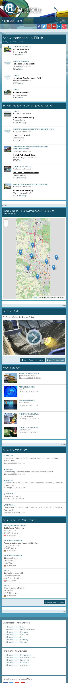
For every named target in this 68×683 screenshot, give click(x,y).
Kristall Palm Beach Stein (24, 155)
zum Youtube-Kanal (55, 360)
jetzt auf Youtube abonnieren (33, 360)
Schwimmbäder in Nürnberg (17, 639)
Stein (20, 160)
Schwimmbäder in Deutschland (18, 655)
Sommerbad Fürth (21, 92)
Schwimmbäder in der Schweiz (18, 665)
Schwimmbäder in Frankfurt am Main (20, 629)
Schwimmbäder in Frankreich (17, 660)
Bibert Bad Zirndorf (21, 135)
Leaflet (35, 297)
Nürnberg (22, 122)
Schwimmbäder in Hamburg (17, 632)
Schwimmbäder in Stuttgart (17, 642)
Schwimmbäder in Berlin (15, 627)
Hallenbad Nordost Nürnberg (26, 172)
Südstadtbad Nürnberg (23, 190)
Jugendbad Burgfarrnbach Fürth (27, 78)
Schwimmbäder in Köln (15, 637)
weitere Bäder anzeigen (54, 602)
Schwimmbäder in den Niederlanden (20, 657)
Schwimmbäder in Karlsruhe (17, 634)
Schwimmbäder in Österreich (17, 662)
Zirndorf (21, 140)
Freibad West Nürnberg (23, 117)
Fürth (20, 55)
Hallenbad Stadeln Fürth (24, 63)
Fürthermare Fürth (21, 49)
